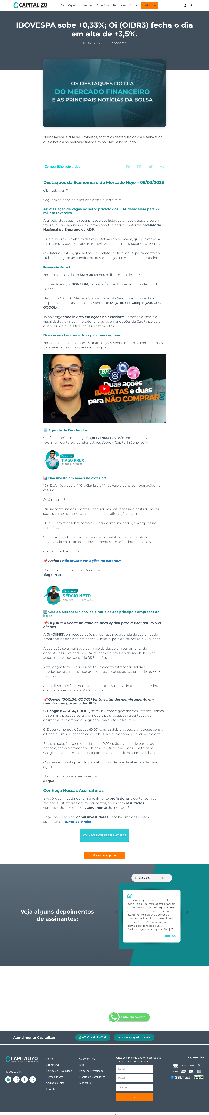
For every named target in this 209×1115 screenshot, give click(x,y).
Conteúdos (102, 5)
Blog (82, 1064)
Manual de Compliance (92, 1076)
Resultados (119, 5)
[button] (127, 167)
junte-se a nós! (78, 822)
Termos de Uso (54, 1076)
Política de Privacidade (59, 1070)
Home (50, 1058)
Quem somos (87, 1058)
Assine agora (104, 855)
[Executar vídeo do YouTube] (104, 388)
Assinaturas (149, 5)
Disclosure (85, 1082)
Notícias (87, 5)
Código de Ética (55, 1082)
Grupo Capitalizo (70, 5)
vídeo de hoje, (60, 343)
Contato (134, 5)
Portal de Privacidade (91, 1070)
